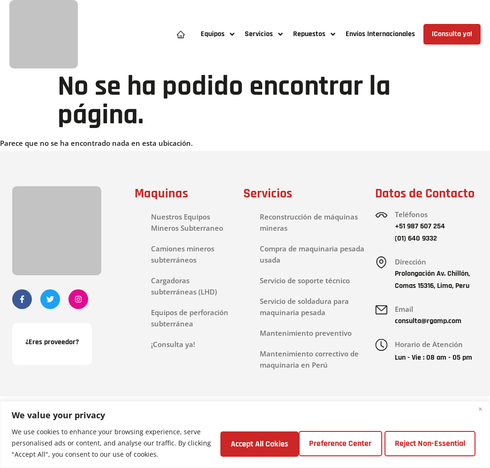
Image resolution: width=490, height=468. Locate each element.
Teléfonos (411, 214)
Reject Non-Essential (344, 443)
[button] (218, 34)
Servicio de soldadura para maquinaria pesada (304, 306)
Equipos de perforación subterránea (189, 318)
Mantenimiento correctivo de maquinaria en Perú (309, 359)
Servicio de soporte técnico (305, 280)
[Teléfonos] (381, 215)
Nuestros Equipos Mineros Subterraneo (187, 222)
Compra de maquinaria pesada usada (312, 254)
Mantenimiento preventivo (306, 333)
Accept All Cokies (437, 443)
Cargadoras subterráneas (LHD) (184, 286)
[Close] (480, 409)
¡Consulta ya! (173, 344)
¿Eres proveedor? (52, 343)
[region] (245, 434)
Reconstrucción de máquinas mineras (309, 222)
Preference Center (248, 443)
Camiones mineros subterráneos (182, 254)
